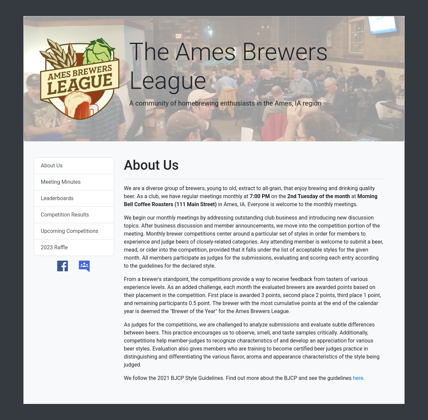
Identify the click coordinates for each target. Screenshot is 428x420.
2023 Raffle (54, 247)
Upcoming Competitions (69, 231)
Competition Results (65, 215)
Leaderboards (57, 198)
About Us (52, 165)
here (358, 378)
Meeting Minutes (61, 182)
